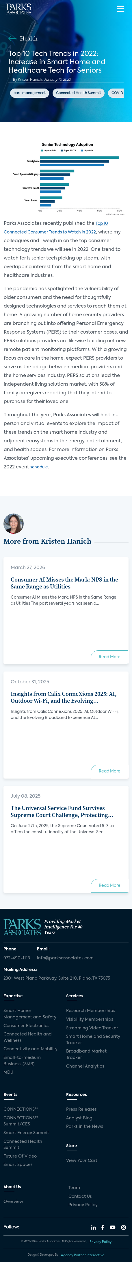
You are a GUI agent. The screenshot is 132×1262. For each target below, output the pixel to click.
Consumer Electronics (26, 1026)
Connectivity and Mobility (30, 1049)
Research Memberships (90, 1011)
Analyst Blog (79, 1118)
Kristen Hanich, (30, 80)
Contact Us (80, 1197)
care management (30, 93)
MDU (8, 1072)
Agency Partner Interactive (82, 1255)
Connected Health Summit (78, 93)
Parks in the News (84, 1127)
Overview (13, 1202)
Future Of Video (20, 1156)
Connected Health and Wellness (27, 1037)
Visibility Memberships (89, 1020)
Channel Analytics (85, 1066)
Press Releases (81, 1110)
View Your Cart (81, 1161)
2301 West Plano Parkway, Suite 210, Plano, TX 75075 (56, 978)
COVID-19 (119, 93)
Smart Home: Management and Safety (29, 1014)
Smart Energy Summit (26, 1133)
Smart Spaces (18, 1165)
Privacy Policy (83, 1205)
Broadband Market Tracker (86, 1054)
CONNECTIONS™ (20, 1110)
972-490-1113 (16, 958)
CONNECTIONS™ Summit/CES (20, 1121)
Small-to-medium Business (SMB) (22, 1061)
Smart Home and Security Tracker (93, 1040)
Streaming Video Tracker (92, 1028)
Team (74, 1188)
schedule (39, 467)
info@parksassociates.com (65, 958)
